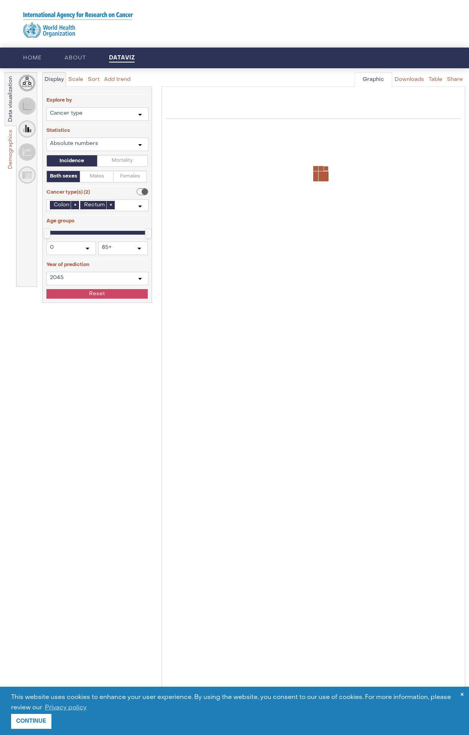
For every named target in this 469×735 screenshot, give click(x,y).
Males (97, 176)
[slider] (46, 232)
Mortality (122, 160)
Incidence (71, 161)
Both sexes (63, 176)
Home (32, 58)
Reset (97, 293)
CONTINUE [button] (31, 721)
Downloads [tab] (409, 79)
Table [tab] (436, 79)
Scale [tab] (75, 79)
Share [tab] (455, 79)
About (75, 58)
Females (130, 176)
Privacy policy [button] (66, 708)
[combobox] (97, 114)
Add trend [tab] (117, 79)
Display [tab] (54, 79)
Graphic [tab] (373, 79)
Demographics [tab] (10, 149)
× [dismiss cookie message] (462, 695)
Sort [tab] (93, 79)
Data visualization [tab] (10, 99)
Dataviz (122, 57)
